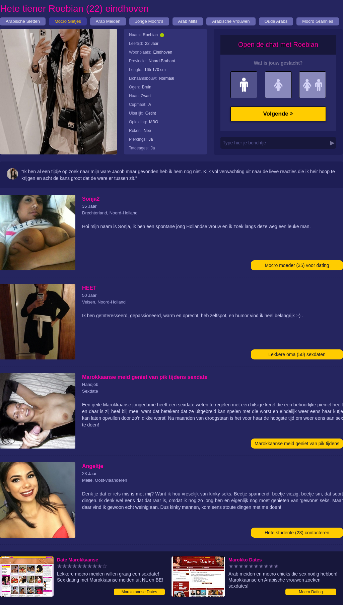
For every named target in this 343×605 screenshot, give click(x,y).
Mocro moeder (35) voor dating (297, 265)
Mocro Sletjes (68, 21)
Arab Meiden (108, 21)
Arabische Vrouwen (231, 21)
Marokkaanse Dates (139, 592)
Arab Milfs (188, 21)
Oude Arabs (276, 21)
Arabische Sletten (23, 21)
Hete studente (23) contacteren (297, 532)
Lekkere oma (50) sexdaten (296, 354)
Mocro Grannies (317, 21)
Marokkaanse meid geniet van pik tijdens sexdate (297, 445)
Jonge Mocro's (149, 21)
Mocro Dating (311, 592)
